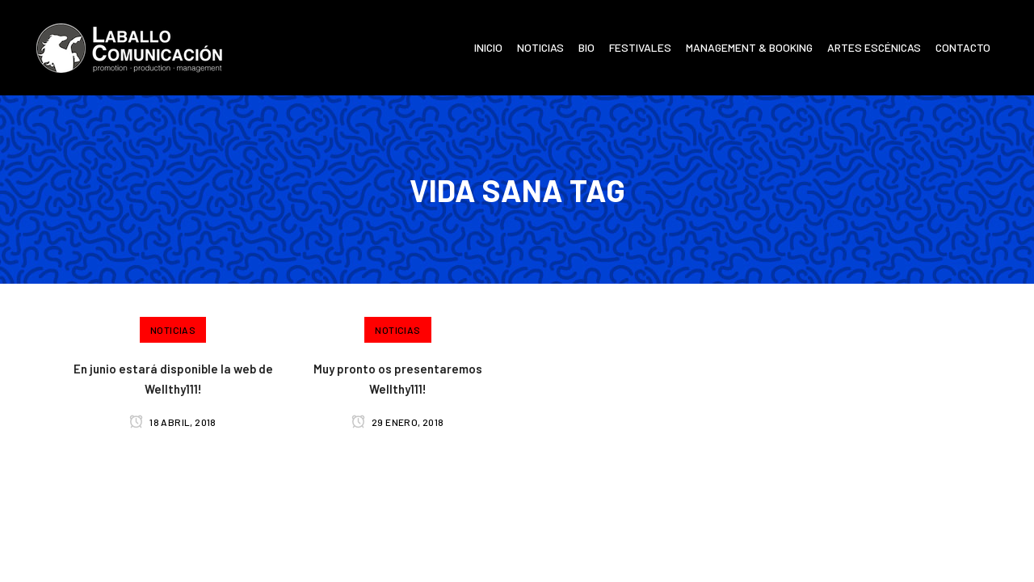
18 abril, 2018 (172, 422)
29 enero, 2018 (397, 422)
